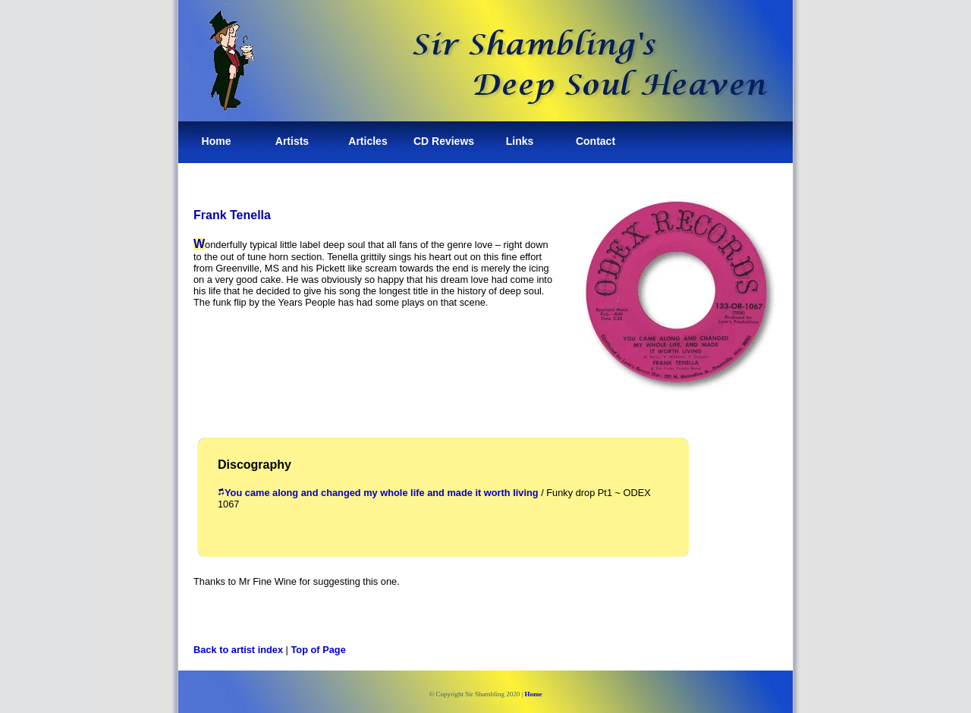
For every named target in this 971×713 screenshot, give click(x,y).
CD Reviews (443, 141)
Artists (292, 141)
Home (216, 141)
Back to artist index (238, 649)
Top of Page (318, 649)
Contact (595, 141)
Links (520, 141)
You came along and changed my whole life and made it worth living (382, 492)
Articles (367, 141)
